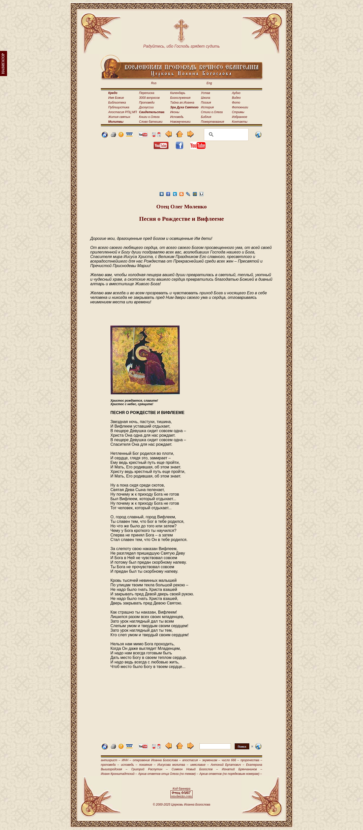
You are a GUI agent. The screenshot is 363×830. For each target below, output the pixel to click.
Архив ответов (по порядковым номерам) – (230, 774)
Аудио (236, 93)
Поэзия (206, 102)
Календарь (177, 93)
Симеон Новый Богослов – (195, 769)
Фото (236, 102)
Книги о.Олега (149, 117)
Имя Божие (116, 98)
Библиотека (117, 102)
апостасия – (191, 760)
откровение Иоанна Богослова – (157, 760)
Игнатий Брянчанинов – (242, 769)
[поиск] (225, 135)
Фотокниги (240, 107)
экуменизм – (211, 760)
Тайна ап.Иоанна (182, 102)
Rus (153, 83)
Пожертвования (212, 121)
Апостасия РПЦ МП (122, 112)
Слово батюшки (151, 121)
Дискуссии (146, 107)
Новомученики (180, 121)
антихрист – (110, 760)
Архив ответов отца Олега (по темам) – (168, 774)
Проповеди (147, 102)
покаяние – (147, 765)
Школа (205, 98)
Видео (236, 98)
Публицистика (118, 107)
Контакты (240, 121)
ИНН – (126, 760)
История (207, 107)
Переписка (146, 93)
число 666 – (230, 760)
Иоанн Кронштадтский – (119, 774)
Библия (206, 117)
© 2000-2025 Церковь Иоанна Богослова (181, 804)
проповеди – (110, 765)
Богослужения (180, 98)
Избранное (239, 117)
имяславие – (199, 765)
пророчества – (251, 760)
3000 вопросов (149, 98)
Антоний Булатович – (227, 765)
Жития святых (119, 117)
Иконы (174, 112)
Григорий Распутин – (149, 769)
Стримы (238, 112)
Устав (205, 93)
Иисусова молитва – (173, 765)
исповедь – (129, 765)
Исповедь (177, 117)
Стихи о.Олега (212, 112)
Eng (209, 83)
